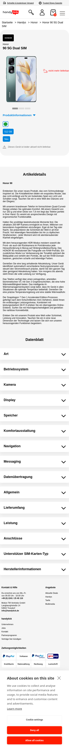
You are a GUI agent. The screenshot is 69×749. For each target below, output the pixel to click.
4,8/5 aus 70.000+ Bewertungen (20, 3)
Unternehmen (7, 624)
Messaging (12, 461)
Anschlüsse (13, 538)
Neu (6, 139)
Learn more (14, 708)
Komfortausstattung (19, 431)
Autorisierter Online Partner (54, 3)
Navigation (12, 446)
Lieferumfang (14, 507)
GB (8, 131)
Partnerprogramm (9, 635)
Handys (21, 22)
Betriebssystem (16, 369)
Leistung (10, 523)
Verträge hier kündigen (11, 639)
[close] (59, 678)
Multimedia (50, 604)
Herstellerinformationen (22, 569)
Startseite (7, 22)
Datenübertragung (18, 477)
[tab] (15, 108)
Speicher (11, 415)
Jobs (3, 628)
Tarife (47, 600)
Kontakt (4, 631)
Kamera (10, 384)
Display (9, 400)
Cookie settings (34, 719)
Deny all (34, 730)
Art (6, 354)
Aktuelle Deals (51, 593)
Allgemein (12, 492)
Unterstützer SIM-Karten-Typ (26, 554)
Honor (34, 22)
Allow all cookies (34, 740)
